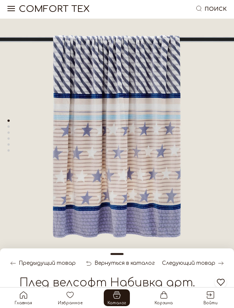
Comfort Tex (54, 9)
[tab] (8, 121)
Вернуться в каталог (120, 263)
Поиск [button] (211, 9)
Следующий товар (193, 263)
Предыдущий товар (43, 263)
